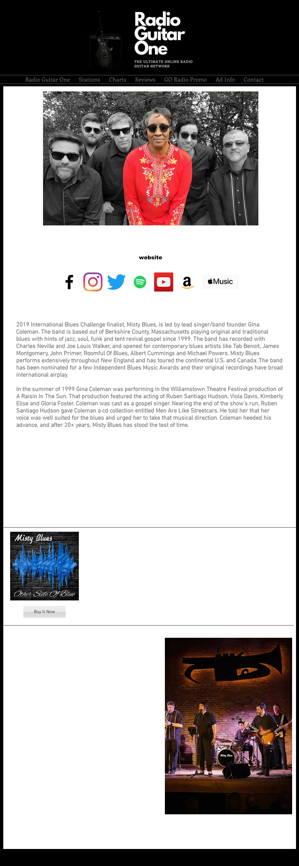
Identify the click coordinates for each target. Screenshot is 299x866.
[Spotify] (140, 282)
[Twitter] (116, 282)
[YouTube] (163, 282)
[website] (151, 257)
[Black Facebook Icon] (69, 282)
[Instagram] (92, 282)
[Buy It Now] (44, 612)
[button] (89, 79)
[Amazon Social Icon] (187, 282)
